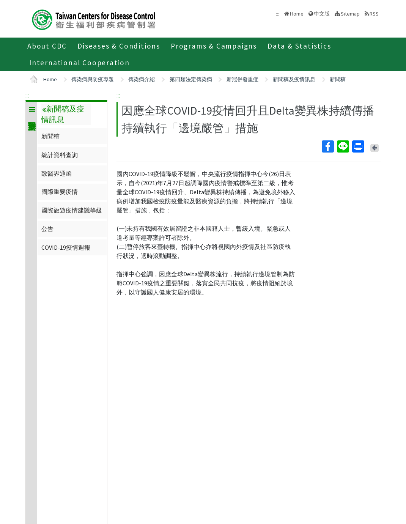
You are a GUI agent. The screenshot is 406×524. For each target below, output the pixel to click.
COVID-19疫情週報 (65, 247)
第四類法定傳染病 (191, 79)
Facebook (327, 146)
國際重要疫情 (59, 191)
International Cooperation (79, 62)
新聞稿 (338, 79)
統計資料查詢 (59, 155)
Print (357, 146)
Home (297, 13)
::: (27, 95)
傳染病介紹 (141, 79)
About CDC (47, 45)
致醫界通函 (56, 173)
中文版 (322, 14)
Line (342, 146)
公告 (47, 229)
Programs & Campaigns (214, 45)
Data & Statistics (299, 45)
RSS (374, 13)
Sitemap (350, 13)
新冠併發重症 (242, 79)
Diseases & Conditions (118, 45)
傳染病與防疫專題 (92, 79)
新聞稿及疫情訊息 (294, 79)
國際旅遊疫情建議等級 (71, 210)
